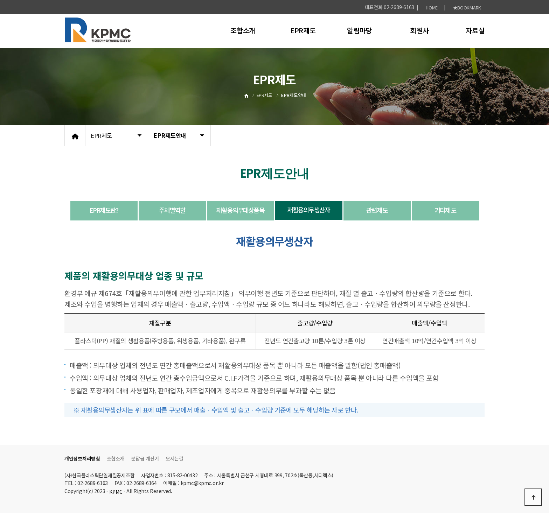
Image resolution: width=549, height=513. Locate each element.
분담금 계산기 (145, 458)
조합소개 (242, 30)
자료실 (475, 30)
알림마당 (359, 30)
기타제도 (445, 210)
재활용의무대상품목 (240, 210)
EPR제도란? (103, 210)
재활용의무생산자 (308, 209)
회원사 (419, 30)
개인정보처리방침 (82, 458)
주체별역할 (172, 210)
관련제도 (377, 210)
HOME (432, 7)
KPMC (115, 491)
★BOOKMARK (467, 7)
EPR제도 (303, 30)
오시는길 (174, 458)
